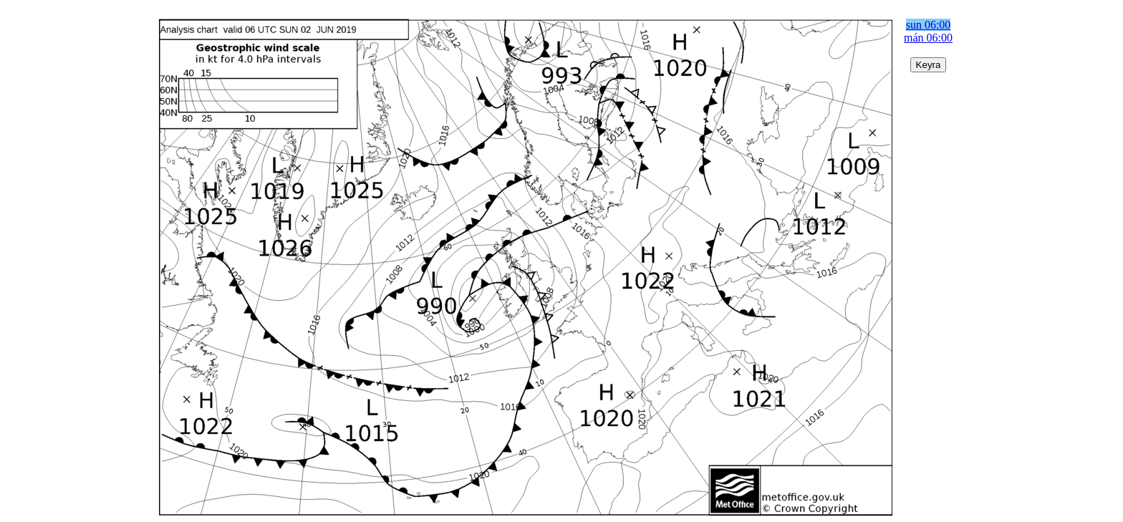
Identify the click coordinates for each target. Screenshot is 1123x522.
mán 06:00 (928, 38)
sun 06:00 (928, 25)
